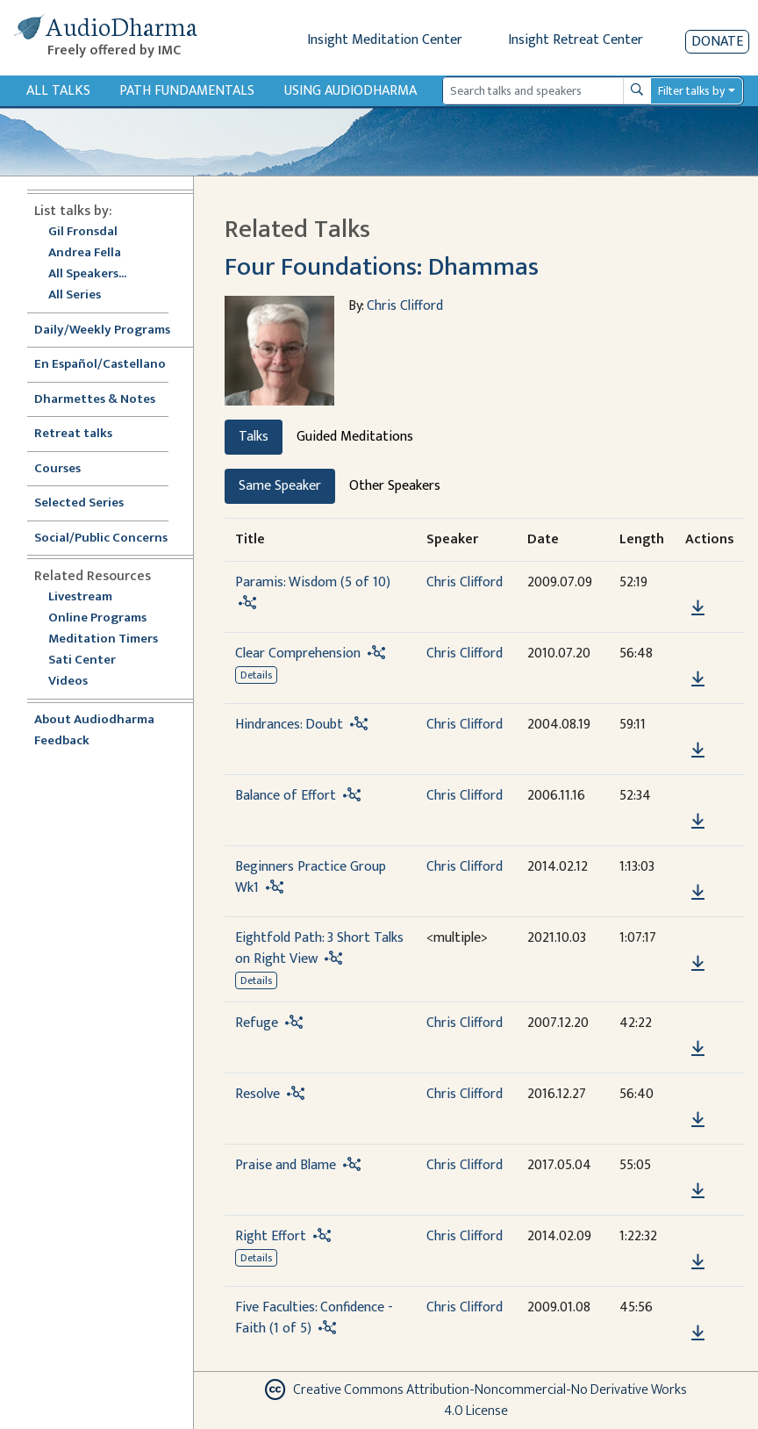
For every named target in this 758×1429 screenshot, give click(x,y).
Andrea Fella (84, 253)
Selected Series (89, 503)
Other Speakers (394, 486)
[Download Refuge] (698, 1049)
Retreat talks (73, 434)
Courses (57, 469)
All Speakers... (87, 274)
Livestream (80, 597)
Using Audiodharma (350, 91)
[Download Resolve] (698, 1120)
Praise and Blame (285, 1165)
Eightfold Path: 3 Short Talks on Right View (319, 948)
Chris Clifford (405, 306)
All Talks (58, 91)
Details (256, 675)
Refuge (256, 1023)
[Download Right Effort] (698, 1262)
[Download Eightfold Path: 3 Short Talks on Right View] (698, 964)
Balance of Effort (285, 796)
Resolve (257, 1094)
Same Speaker (280, 486)
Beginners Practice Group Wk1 (310, 877)
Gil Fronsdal (83, 232)
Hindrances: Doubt (289, 724)
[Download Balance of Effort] (698, 821)
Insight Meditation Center (384, 40)
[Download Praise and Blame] (698, 1191)
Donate (717, 42)
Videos (77, 681)
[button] (697, 583)
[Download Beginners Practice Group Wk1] (698, 893)
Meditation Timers (103, 639)
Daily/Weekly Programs (111, 330)
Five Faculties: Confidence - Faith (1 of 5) (314, 1318)
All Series (74, 295)
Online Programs (97, 618)
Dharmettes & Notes (94, 400)
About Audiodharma (94, 720)
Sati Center (82, 660)
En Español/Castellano (100, 365)
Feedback (61, 741)
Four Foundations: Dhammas (382, 267)
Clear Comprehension (298, 653)
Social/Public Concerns (101, 538)
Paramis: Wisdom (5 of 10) (312, 582)
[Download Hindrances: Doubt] (698, 750)
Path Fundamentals (186, 91)
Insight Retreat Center (575, 40)
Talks (253, 437)
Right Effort (270, 1236)
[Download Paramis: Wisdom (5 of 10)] (698, 608)
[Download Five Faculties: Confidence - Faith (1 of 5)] (698, 1333)
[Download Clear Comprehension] (698, 679)
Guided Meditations (355, 437)
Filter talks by (691, 91)
